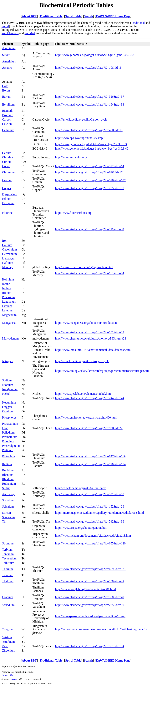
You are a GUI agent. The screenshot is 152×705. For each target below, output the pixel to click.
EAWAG (14, 679)
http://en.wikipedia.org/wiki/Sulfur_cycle (80, 488)
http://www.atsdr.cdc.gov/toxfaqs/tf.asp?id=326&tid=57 (89, 96)
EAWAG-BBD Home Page (113, 16)
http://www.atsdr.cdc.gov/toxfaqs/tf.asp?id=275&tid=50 (89, 605)
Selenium (8, 506)
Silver (5, 55)
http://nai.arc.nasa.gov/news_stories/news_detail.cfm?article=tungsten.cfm (101, 629)
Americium (9, 61)
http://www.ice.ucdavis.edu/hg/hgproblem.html (84, 267)
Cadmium (8, 130)
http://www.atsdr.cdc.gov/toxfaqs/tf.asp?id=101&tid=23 (89, 332)
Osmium (7, 411)
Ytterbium (8, 641)
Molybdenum (10, 338)
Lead (5, 428)
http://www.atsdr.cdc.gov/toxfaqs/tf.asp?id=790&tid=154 (90, 464)
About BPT (29, 16)
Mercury (7, 267)
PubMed (30, 33)
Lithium (7, 306)
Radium (7, 464)
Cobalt (6, 166)
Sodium (7, 380)
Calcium (7, 124)
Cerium (6, 153)
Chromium (8, 172)
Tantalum (8, 554)
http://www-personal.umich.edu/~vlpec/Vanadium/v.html (90, 616)
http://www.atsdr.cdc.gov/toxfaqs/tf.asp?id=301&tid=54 (89, 646)
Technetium (9, 558)
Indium (6, 288)
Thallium (7, 581)
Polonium (8, 441)
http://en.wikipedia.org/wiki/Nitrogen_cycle (82, 361)
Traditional (138, 22)
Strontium (8, 543)
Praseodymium (11, 445)
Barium (6, 96)
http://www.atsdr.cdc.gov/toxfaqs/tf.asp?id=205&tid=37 (89, 188)
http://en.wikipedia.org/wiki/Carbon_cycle (81, 119)
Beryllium (8, 104)
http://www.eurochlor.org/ (71, 157)
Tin (4, 521)
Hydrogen (8, 258)
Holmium (8, 279)
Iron (4, 240)
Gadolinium (9, 249)
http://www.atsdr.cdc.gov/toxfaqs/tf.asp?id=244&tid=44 (89, 398)
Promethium (9, 437)
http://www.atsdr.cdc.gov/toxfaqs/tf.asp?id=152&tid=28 (89, 506)
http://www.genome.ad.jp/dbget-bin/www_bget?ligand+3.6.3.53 (94, 55)
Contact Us (7, 674)
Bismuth (7, 110)
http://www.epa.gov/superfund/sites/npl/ (79, 138)
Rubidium (8, 470)
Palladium (8, 432)
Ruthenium (9, 483)
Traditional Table (51, 16)
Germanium (9, 254)
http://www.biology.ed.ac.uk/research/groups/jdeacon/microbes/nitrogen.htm (102, 370)
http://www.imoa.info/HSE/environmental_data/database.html (93, 349)
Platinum (7, 450)
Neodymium (10, 389)
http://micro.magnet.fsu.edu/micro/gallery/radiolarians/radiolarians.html (99, 512)
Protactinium (10, 423)
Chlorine (7, 157)
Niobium (7, 384)
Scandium (8, 500)
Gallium (7, 245)
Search (88, 16)
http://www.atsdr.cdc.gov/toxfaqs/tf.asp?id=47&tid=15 (88, 130)
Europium (8, 203)
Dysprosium (9, 194)
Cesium (7, 180)
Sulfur (6, 488)
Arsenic (7, 67)
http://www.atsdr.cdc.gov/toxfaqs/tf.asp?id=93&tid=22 (88, 428)
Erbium (6, 198)
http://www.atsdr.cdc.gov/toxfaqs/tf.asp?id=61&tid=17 (88, 172)
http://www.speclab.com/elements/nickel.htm (83, 393)
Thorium (7, 569)
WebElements (10, 33)
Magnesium (9, 314)
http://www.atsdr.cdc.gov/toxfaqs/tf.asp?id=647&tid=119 (90, 456)
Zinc (5, 646)
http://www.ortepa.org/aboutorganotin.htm (81, 527)
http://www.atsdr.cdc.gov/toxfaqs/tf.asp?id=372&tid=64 (89, 166)
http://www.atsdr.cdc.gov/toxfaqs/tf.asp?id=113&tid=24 (89, 273)
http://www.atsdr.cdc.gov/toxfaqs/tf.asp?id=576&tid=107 (90, 180)
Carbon (6, 119)
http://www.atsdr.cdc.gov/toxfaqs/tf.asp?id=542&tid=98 (89, 521)
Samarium (8, 517)
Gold (5, 86)
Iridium (6, 292)
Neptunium (9, 402)
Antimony (8, 494)
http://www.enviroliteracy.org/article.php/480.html (86, 417)
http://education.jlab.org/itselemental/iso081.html (85, 589)
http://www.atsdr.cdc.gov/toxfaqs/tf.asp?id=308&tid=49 (89, 581)
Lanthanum (9, 301)
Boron (6, 90)
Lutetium (7, 310)
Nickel (6, 393)
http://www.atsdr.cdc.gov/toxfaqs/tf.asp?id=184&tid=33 (89, 104)
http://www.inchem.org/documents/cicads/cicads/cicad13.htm (93, 535)
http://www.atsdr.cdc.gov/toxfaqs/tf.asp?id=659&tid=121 (90, 569)
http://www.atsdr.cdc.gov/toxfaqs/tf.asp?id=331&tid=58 (89, 494)
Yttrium (7, 637)
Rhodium (8, 479)
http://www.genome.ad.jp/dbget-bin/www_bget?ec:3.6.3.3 (91, 144)
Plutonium (8, 456)
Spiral (5, 26)
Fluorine (7, 212)
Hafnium (7, 262)
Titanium (7, 575)
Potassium (8, 297)
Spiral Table (73, 16)
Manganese (9, 322)
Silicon (6, 512)
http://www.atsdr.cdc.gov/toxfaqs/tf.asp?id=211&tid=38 (89, 229)
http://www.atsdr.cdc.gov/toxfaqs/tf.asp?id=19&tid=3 (88, 67)
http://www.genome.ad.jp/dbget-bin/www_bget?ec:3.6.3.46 (91, 148)
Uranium (7, 597)
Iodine (6, 283)
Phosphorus (9, 417)
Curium (7, 161)
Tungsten (7, 629)
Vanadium (8, 605)
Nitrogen (7, 361)
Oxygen (7, 407)
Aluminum (8, 48)
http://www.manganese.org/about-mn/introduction (86, 322)
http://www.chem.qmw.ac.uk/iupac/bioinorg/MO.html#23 (90, 338)
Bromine (7, 115)
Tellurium (8, 562)
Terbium (7, 549)
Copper (6, 188)
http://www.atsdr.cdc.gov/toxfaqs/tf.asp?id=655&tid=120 (90, 543)
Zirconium (8, 650)
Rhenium (7, 474)
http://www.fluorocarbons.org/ (73, 212)
